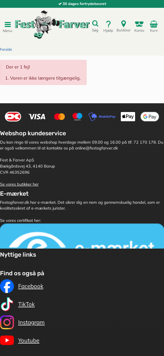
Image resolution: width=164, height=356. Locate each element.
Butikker (124, 26)
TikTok (17, 304)
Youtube (19, 340)
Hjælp (108, 26)
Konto (139, 26)
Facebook (21, 286)
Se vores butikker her (19, 184)
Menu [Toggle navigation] (7, 27)
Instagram (22, 322)
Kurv (154, 26)
